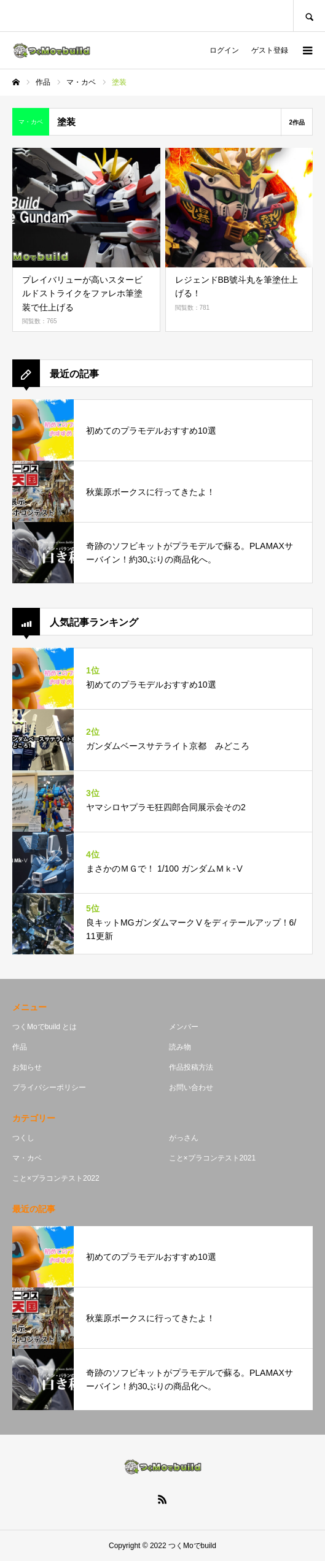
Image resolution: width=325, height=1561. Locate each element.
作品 (19, 1047)
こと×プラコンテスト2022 (56, 1178)
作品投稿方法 (191, 1067)
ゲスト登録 (269, 50)
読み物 (180, 1047)
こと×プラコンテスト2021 (212, 1158)
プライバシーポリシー (49, 1087)
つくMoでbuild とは (44, 1026)
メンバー (183, 1026)
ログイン (224, 50)
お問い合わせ (191, 1087)
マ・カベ (27, 1158)
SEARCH (309, 15)
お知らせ (27, 1067)
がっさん (183, 1137)
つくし (23, 1137)
